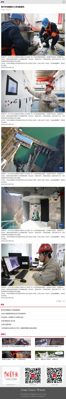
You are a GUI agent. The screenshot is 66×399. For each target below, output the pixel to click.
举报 (45, 394)
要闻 (2, 2)
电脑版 (25, 390)
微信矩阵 (42, 390)
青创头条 (33, 390)
